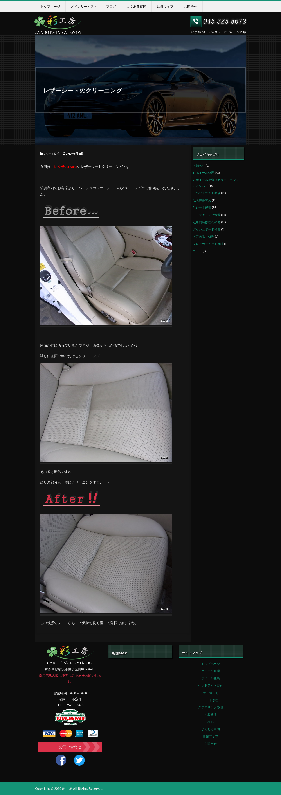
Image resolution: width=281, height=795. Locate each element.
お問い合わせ (70, 746)
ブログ (210, 722)
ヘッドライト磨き (210, 685)
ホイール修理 (210, 671)
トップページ (210, 664)
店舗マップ (210, 736)
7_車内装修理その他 (206, 222)
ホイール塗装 (210, 678)
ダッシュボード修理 (206, 229)
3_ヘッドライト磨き (206, 193)
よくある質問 (210, 729)
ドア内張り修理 (203, 237)
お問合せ (210, 744)
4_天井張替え (202, 200)
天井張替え (210, 693)
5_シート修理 (51, 153)
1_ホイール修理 (203, 173)
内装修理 (210, 715)
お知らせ (199, 165)
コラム (197, 251)
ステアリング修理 (210, 707)
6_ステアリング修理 (206, 215)
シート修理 (210, 700)
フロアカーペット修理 (208, 244)
